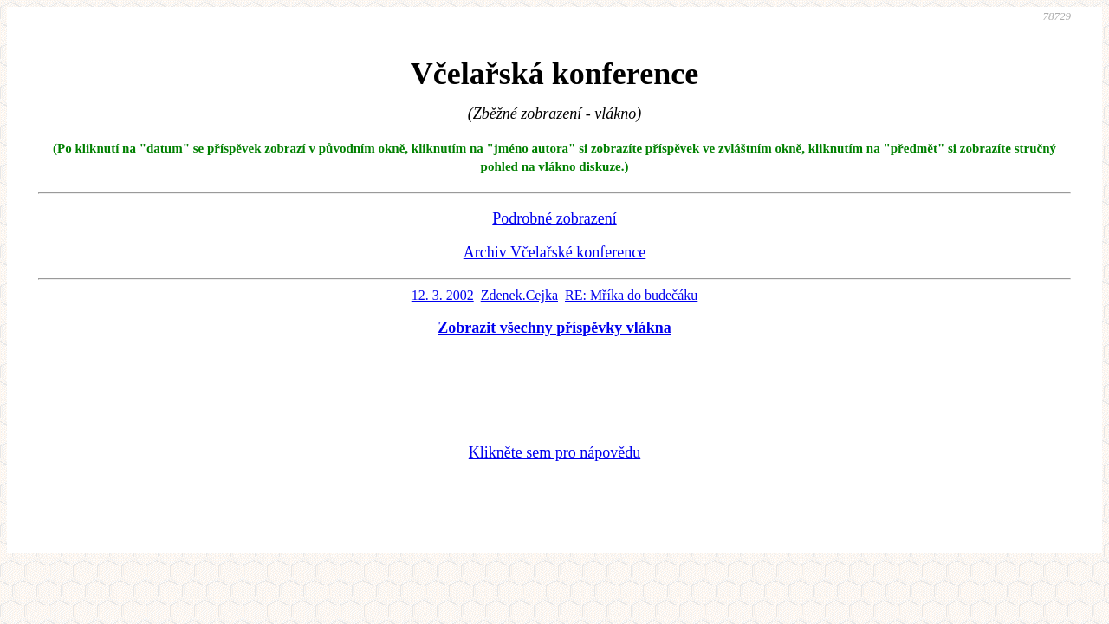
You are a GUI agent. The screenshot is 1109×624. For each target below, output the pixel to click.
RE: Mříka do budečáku (631, 295)
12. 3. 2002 (443, 295)
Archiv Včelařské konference (555, 252)
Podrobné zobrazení (554, 218)
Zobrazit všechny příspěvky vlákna (554, 327)
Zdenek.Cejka (519, 295)
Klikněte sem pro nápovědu (554, 452)
